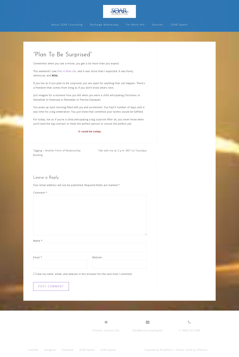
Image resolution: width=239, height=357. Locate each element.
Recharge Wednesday (104, 24)
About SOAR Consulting (67, 24)
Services (157, 24)
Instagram (50, 349)
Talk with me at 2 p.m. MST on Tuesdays (122, 150)
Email (37, 257)
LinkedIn (33, 349)
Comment (40, 192)
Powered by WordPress (159, 349)
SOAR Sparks (179, 24)
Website (97, 257)
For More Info (135, 24)
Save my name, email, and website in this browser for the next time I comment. (84, 274)
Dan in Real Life (66, 71)
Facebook (68, 349)
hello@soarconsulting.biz (147, 330)
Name (37, 240)
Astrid (188, 349)
